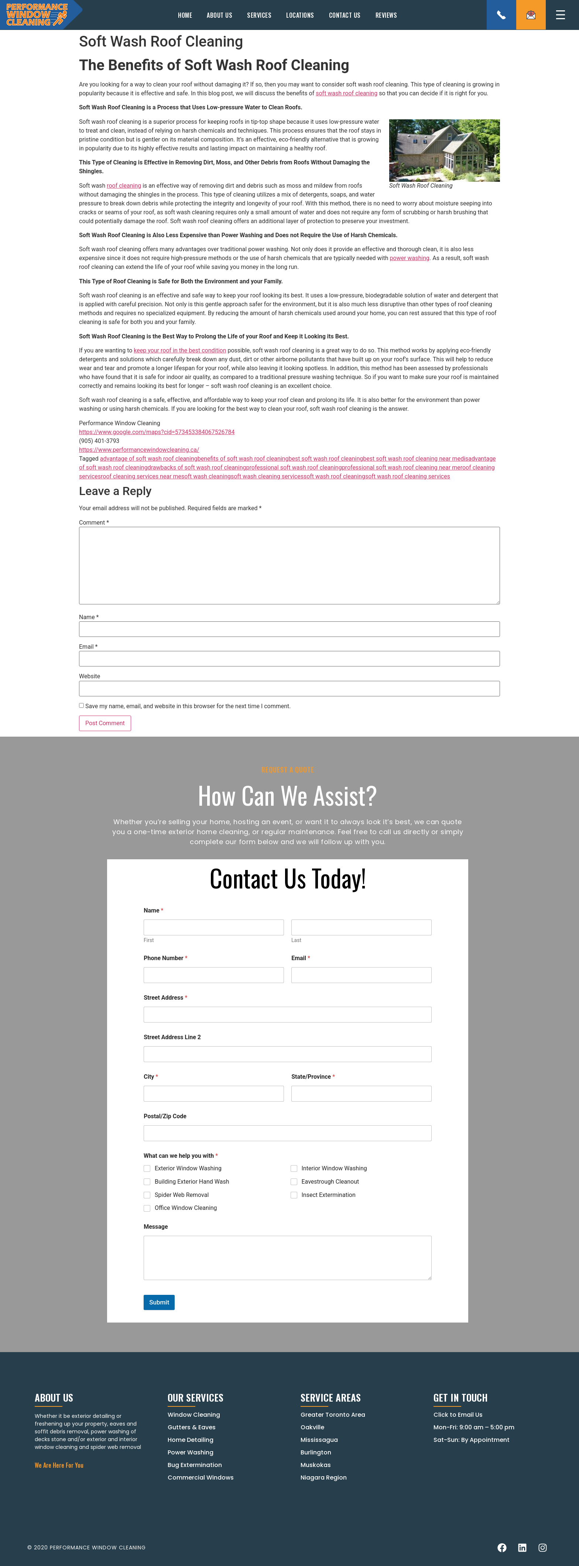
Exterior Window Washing (188, 1168)
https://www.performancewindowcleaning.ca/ (139, 449)
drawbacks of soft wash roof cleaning (197, 467)
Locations (300, 15)
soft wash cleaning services (267, 476)
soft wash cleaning (206, 476)
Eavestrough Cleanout (330, 1181)
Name (89, 617)
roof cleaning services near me (141, 476)
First (149, 940)
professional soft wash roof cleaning (294, 467)
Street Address (165, 997)
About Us (219, 15)
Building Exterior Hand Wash (192, 1181)
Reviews (386, 15)
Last (296, 940)
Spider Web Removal (182, 1194)
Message (156, 1226)
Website (89, 676)
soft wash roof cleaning (346, 93)
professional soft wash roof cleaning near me (401, 467)
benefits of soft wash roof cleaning (243, 458)
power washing (410, 258)
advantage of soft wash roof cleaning (149, 458)
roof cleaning (124, 185)
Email (88, 647)
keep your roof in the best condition (180, 350)
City (151, 1076)
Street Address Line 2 (172, 1037)
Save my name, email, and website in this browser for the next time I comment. (188, 706)
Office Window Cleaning (186, 1207)
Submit (159, 1302)
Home (185, 15)
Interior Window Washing (334, 1168)
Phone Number (165, 958)
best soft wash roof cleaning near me (411, 458)
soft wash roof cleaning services (407, 476)
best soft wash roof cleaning (325, 458)
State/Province (313, 1076)
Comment (94, 523)
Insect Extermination (329, 1194)
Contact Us (345, 15)
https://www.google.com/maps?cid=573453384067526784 (157, 432)
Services (259, 15)
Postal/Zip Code (165, 1116)
